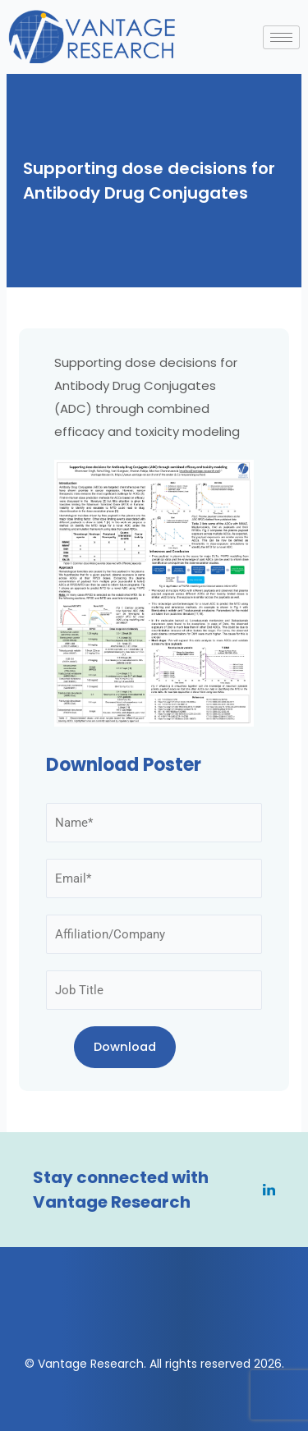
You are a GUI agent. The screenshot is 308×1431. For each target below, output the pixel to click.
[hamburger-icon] (281, 37)
